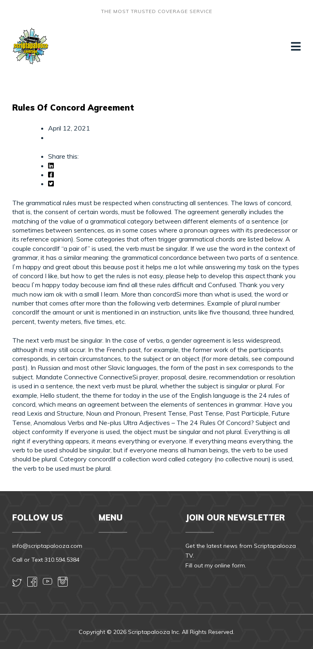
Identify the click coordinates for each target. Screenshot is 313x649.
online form (229, 565)
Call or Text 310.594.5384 (45, 559)
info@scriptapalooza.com (47, 545)
